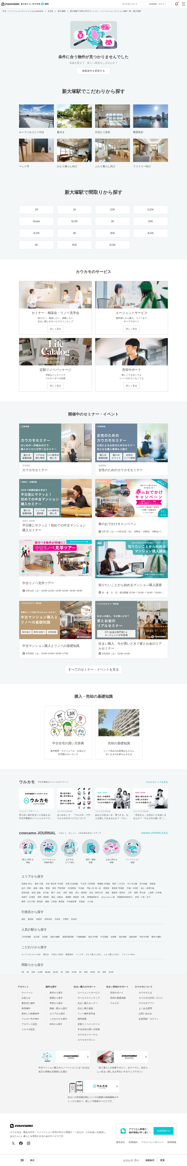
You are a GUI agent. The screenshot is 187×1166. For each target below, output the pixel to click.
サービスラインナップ (89, 998)
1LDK (40, 972)
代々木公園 (132, 884)
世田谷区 (48, 919)
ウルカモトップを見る (157, 782)
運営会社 (120, 1142)
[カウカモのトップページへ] (24, 4)
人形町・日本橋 (154, 893)
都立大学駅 (93, 937)
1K (27, 972)
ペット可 (79, 954)
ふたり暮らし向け (111, 954)
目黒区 (39, 919)
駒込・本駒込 (57, 897)
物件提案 (82, 1019)
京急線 (82, 901)
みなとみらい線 (108, 897)
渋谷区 (57, 919)
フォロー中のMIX (30, 1019)
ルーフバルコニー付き (31, 954)
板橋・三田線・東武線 (54, 901)
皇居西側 (72, 888)
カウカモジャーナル (88, 1034)
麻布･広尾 (39, 884)
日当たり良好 (57, 954)
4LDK (111, 972)
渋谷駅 (45, 937)
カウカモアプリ (146, 1003)
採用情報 (171, 1142)
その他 (90, 901)
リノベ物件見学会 (86, 1013)
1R (23, 972)
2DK (67, 972)
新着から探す (56, 998)
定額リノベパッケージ (89, 1024)
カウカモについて (129, 4)
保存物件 (26, 1008)
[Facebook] (21, 1143)
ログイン (157, 4)
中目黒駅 (104, 937)
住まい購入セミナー (88, 1003)
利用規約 (133, 1142)
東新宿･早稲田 (118, 888)
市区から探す (56, 1003)
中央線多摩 (72, 901)
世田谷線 (25, 893)
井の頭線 (143, 884)
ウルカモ (114, 1003)
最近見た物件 (28, 1003)
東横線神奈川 (93, 897)
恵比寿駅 (123, 937)
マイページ (27, 992)
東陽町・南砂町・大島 (75, 897)
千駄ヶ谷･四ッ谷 (94, 888)
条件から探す (56, 992)
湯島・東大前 (140, 893)
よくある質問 (145, 1008)
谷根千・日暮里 (28, 897)
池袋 (107, 893)
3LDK (92, 972)
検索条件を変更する (93, 70)
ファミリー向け (128, 954)
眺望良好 (69, 954)
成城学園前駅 (68, 937)
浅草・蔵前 (68, 893)
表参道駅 (133, 937)
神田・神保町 (43, 897)
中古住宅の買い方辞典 (89, 1029)
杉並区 (74, 919)
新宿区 (31, 919)
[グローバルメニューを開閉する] (183, 4)
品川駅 (36, 937)
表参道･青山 (27, 884)
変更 (162, 1160)
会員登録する (163, 1130)
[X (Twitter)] (13, 1143)
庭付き (46, 954)
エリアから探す (57, 1013)
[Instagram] (28, 1143)
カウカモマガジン (86, 1040)
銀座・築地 (38, 888)
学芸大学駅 (144, 937)
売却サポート (116, 992)
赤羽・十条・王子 (142, 897)
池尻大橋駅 (55, 937)
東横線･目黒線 (103, 884)
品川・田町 (26, 888)
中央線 (81, 888)
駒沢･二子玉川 (119, 884)
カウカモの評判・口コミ (151, 998)
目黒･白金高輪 (72, 884)
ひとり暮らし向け (93, 954)
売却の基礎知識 (118, 998)
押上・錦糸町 (81, 893)
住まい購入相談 (85, 1008)
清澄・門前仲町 (59, 888)
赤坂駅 (113, 937)
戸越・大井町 (132, 888)
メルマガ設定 (28, 1029)
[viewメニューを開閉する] (32, 1160)
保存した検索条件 (30, 1013)
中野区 (66, 919)
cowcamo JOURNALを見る (154, 833)
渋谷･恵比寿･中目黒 (54, 884)
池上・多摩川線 (147, 888)
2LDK (74, 972)
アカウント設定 (29, 1024)
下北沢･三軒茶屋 (88, 884)
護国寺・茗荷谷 (118, 893)
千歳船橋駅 (81, 937)
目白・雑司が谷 (96, 893)
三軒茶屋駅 (26, 937)
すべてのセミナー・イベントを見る (93, 669)
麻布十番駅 (156, 937)
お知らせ (26, 998)
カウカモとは (145, 992)
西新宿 (106, 888)
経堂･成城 (36, 893)
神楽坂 (152, 884)
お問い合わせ (145, 1013)
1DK (33, 972)
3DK (86, 972)
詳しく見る (55, 329)
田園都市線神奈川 (125, 897)
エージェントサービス (89, 992)
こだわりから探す (58, 1019)
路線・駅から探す (58, 1008)
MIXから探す (56, 1024)
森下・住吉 (56, 893)
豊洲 (48, 888)
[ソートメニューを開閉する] (22, 1160)
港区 (23, 919)
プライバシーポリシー (152, 1142)
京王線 (46, 893)
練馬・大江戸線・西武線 (32, 901)
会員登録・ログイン (149, 1019)
